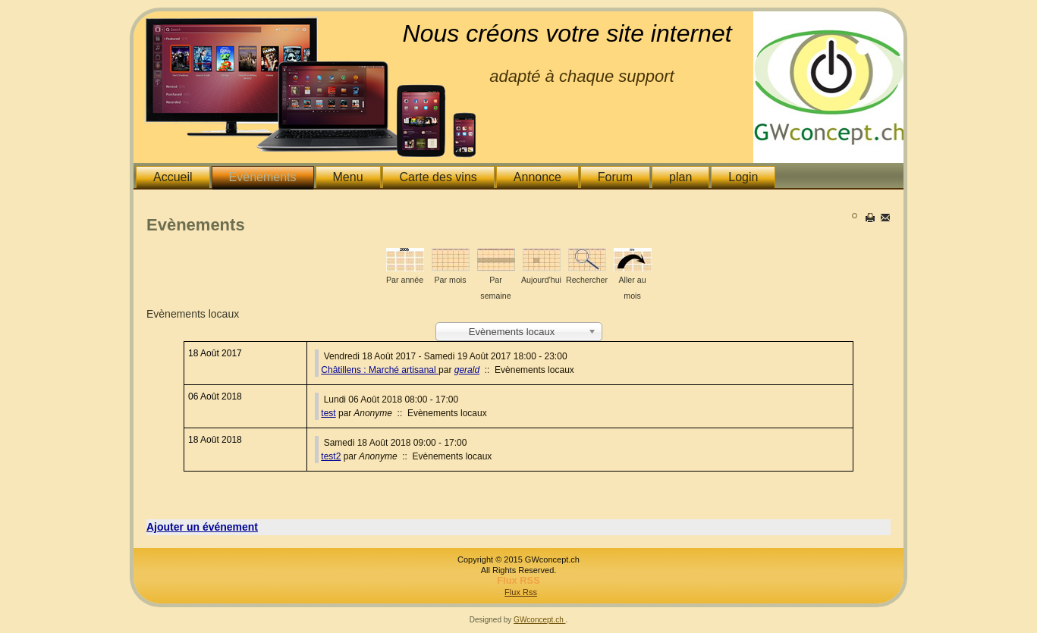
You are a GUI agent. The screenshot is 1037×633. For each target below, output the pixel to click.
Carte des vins (438, 177)
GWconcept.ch (539, 620)
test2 (331, 456)
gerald (466, 370)
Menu (348, 177)
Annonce (537, 177)
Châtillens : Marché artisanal (379, 370)
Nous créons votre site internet (567, 33)
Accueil (173, 177)
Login (743, 177)
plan (680, 177)
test (328, 413)
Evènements (263, 177)
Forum (615, 177)
